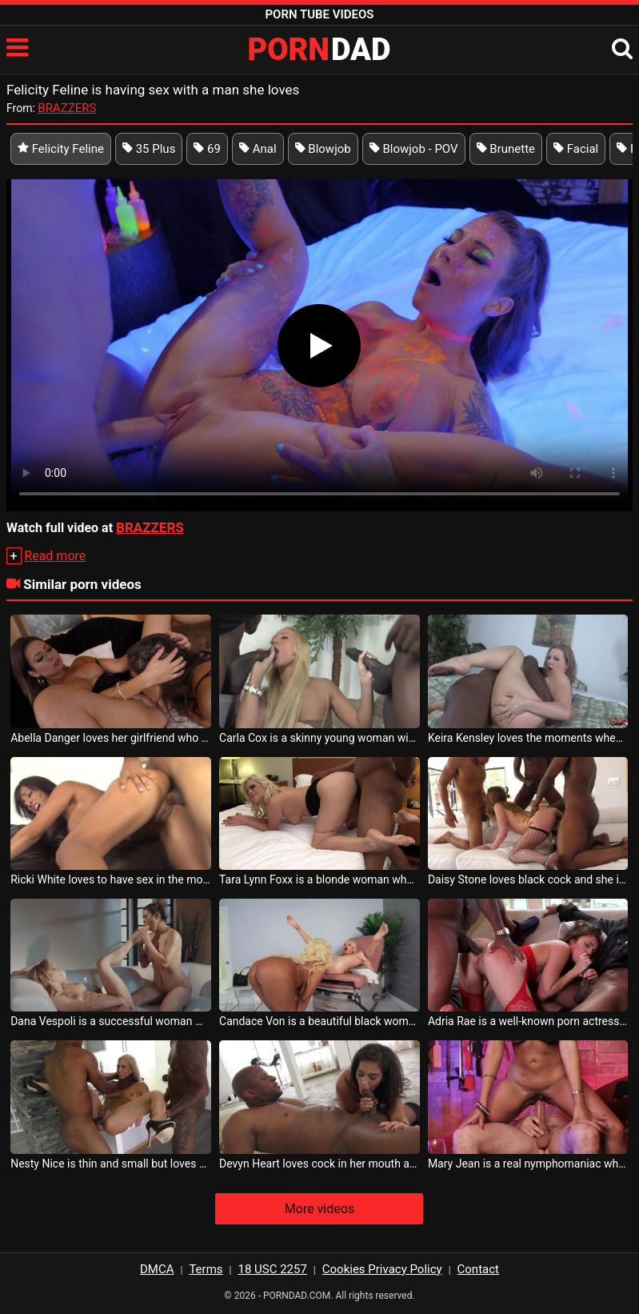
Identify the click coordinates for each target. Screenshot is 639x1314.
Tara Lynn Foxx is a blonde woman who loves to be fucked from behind (319, 879)
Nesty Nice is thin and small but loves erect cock (110, 1163)
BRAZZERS (67, 108)
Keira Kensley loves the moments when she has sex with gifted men (528, 737)
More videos (319, 1208)
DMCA (157, 1269)
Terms (205, 1269)
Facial (575, 149)
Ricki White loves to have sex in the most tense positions (110, 879)
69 (207, 149)
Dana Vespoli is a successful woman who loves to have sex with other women (110, 1021)
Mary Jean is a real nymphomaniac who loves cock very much (528, 1163)
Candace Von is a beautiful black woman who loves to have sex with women (319, 1021)
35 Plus (148, 149)
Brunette (506, 149)
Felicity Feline (61, 149)
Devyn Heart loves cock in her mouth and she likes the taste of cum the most (319, 1163)
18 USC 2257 (272, 1269)
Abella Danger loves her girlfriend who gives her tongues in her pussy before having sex (110, 737)
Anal (258, 149)
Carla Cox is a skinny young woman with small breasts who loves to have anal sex (319, 737)
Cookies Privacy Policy (382, 1269)
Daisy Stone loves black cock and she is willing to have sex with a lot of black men (528, 879)
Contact (478, 1269)
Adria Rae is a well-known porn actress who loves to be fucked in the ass (528, 1021)
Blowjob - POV (413, 149)
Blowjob (323, 149)
